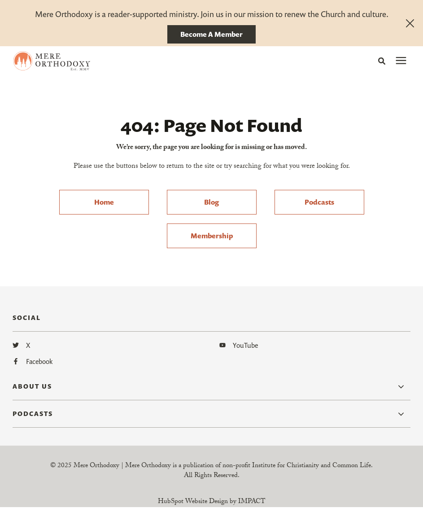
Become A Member (211, 34)
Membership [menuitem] (212, 235)
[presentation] (401, 61)
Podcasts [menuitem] (319, 201)
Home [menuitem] (104, 201)
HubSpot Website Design (193, 502)
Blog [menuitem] (211, 201)
